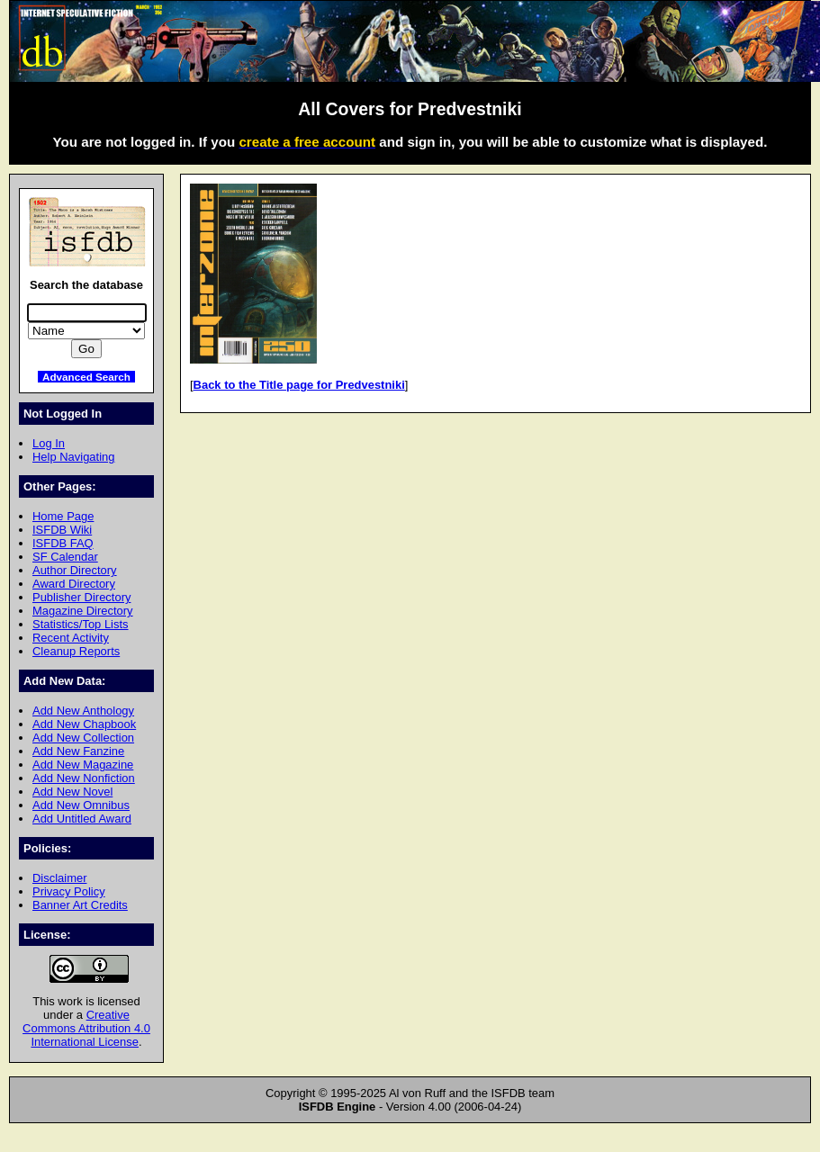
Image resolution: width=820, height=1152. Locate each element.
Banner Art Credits (80, 905)
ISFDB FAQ (63, 543)
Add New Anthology (83, 710)
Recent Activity (70, 637)
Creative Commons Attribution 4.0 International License (86, 1028)
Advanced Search (86, 376)
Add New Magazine (82, 764)
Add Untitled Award (81, 818)
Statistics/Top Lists (80, 624)
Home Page (63, 516)
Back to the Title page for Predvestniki (299, 385)
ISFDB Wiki (62, 529)
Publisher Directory (81, 597)
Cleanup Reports (76, 651)
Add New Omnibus (81, 805)
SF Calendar (65, 556)
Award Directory (73, 583)
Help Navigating (73, 457)
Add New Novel (72, 791)
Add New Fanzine (78, 751)
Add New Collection (83, 737)
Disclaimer (59, 878)
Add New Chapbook (84, 724)
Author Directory (74, 570)
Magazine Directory (82, 610)
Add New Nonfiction (83, 778)
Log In (48, 443)
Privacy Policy (68, 891)
